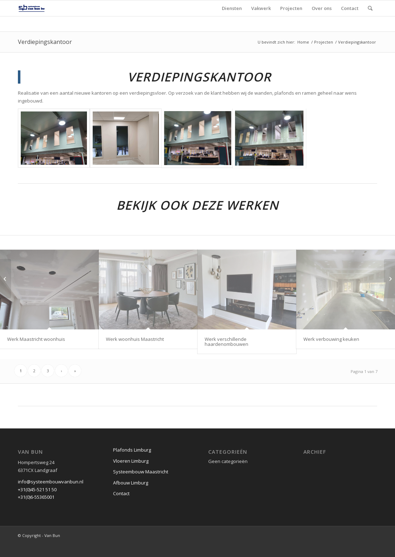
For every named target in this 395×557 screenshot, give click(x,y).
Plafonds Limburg (132, 463)
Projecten (323, 42)
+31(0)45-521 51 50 (37, 503)
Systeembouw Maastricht (140, 485)
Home (303, 42)
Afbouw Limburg (130, 496)
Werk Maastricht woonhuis (36, 339)
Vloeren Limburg (130, 474)
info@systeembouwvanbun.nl (50, 495)
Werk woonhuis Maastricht (135, 339)
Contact (121, 507)
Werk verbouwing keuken (331, 339)
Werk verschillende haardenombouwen (226, 341)
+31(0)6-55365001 (36, 510)
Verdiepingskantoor (45, 42)
